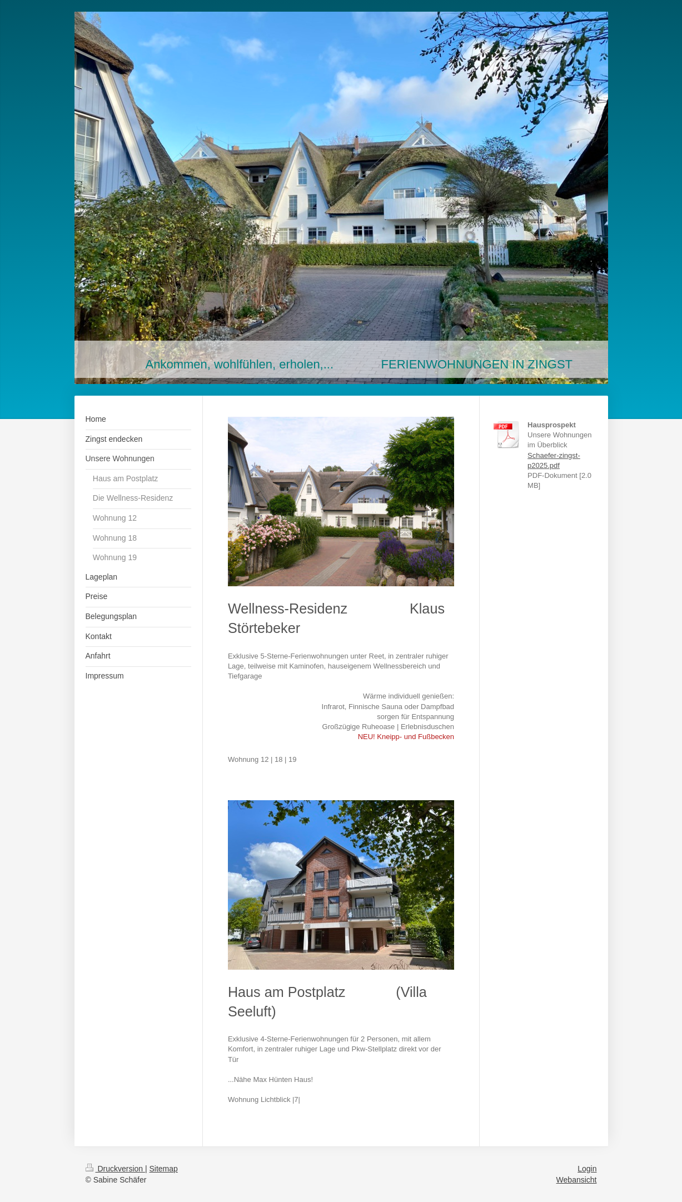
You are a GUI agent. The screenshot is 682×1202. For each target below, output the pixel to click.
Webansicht (576, 1179)
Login (587, 1168)
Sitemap (164, 1168)
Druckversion (115, 1168)
